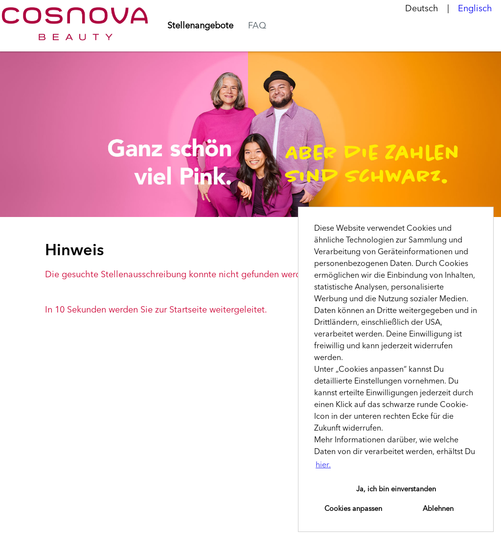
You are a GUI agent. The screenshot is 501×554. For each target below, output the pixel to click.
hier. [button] (323, 465)
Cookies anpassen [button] (353, 509)
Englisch (475, 8)
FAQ (257, 26)
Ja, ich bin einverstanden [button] (396, 489)
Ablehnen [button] (438, 509)
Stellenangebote (200, 26)
